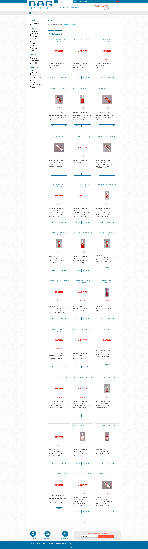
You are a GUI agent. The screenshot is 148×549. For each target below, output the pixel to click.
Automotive (56, 13)
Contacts (89, 13)
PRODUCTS (59, 24)
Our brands (45, 13)
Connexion (83, 1)
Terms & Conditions (61, 543)
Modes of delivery (41, 543)
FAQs (69, 543)
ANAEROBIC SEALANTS (70, 24)
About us (36, 13)
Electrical (65, 13)
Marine (82, 13)
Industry (74, 13)
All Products (51, 24)
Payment (50, 543)
